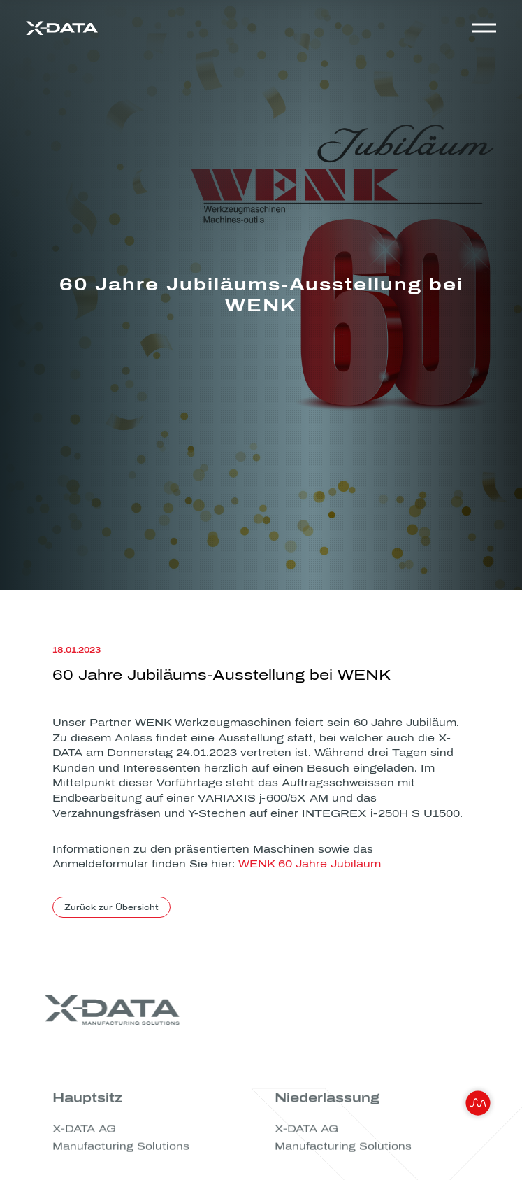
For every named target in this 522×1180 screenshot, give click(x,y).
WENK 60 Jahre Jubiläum (309, 864)
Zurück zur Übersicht (111, 907)
